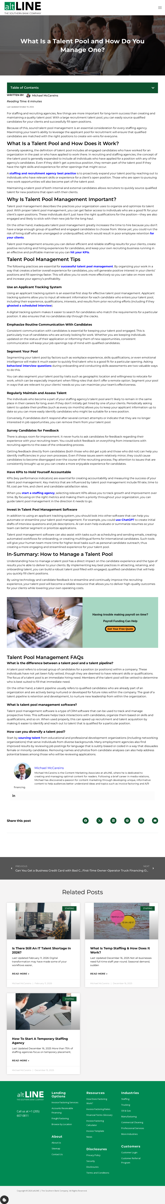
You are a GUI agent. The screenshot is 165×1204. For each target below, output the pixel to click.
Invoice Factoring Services (65, 1102)
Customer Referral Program (130, 1160)
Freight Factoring (60, 1118)
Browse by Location (62, 1124)
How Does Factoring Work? (96, 1101)
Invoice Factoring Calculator (95, 1123)
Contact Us (57, 1154)
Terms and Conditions (97, 1172)
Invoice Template (95, 1130)
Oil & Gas (126, 1110)
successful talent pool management (87, 266)
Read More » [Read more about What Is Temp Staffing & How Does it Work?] (98, 973)
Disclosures (92, 1166)
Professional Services (132, 1128)
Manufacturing (129, 1116)
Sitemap (56, 1148)
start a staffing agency (38, 493)
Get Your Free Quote (120, 628)
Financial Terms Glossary (99, 1114)
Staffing (125, 1099)
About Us (56, 1142)
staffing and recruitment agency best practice (42, 173)
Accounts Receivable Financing (62, 1110)
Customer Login (129, 1152)
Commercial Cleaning (132, 1122)
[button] (153, 87)
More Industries (129, 1134)
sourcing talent (29, 737)
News (89, 1136)
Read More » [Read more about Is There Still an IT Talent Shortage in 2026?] (20, 973)
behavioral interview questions (29, 365)
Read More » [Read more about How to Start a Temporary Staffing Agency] (20, 1060)
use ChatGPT (125, 519)
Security (90, 1161)
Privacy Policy (93, 1155)
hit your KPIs (79, 252)
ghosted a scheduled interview (29, 305)
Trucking (125, 1104)
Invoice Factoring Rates (98, 1109)
